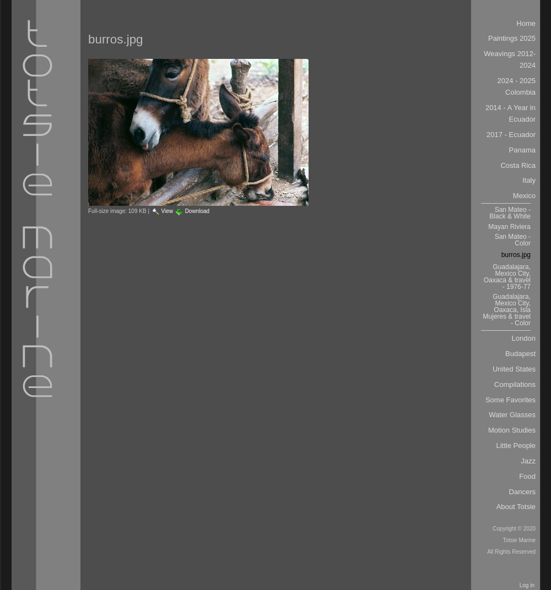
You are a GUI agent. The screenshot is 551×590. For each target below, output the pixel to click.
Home (526, 23)
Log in (527, 585)
